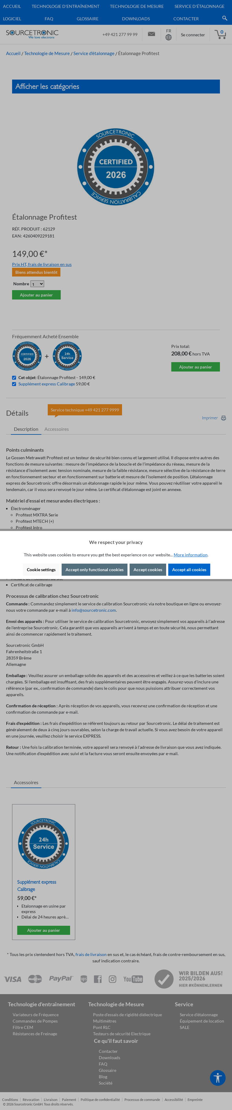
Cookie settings (41, 569)
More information (191, 554)
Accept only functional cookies (95, 569)
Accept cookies (148, 569)
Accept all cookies (189, 569)
